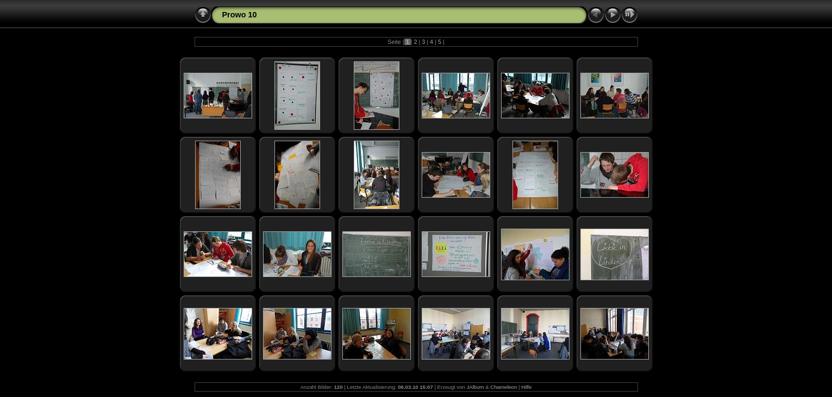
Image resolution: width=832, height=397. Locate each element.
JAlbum (475, 387)
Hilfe (526, 387)
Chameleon (503, 387)
